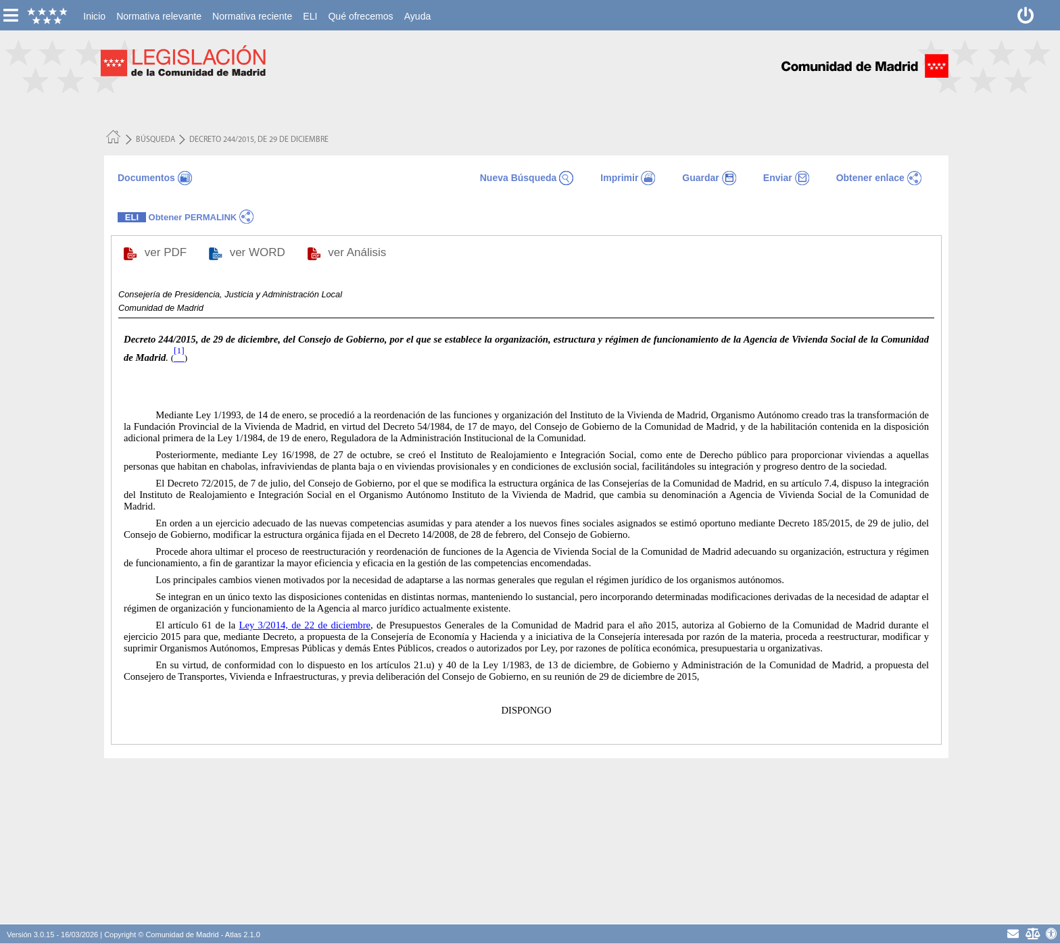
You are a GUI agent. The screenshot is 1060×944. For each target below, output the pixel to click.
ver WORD (259, 252)
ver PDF (167, 252)
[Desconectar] (1025, 15)
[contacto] (1013, 933)
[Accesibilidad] (1051, 933)
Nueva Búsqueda (518, 177)
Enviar (777, 177)
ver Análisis (358, 252)
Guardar (700, 177)
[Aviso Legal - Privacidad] (1032, 933)
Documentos (146, 177)
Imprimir (619, 177)
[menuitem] (94, 16)
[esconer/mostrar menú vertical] (10, 15)
